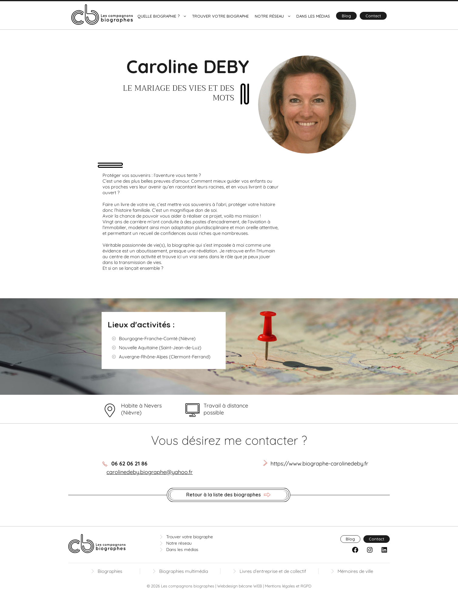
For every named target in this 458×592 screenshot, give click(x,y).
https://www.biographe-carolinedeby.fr (319, 463)
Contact (373, 15)
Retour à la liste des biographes (228, 495)
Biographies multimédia (183, 571)
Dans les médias (313, 16)
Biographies (110, 571)
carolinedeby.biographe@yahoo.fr (149, 472)
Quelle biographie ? (158, 16)
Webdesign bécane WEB (239, 586)
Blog (346, 15)
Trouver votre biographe (220, 16)
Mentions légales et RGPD (288, 586)
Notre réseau (269, 16)
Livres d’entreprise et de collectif (273, 571)
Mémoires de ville (355, 571)
